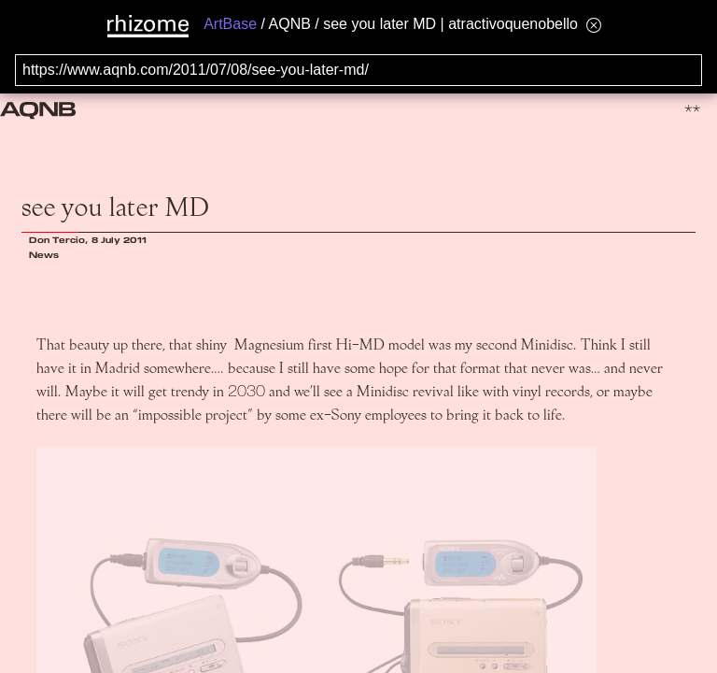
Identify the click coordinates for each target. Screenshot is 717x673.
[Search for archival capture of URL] (358, 70)
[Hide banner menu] (594, 24)
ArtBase (230, 24)
